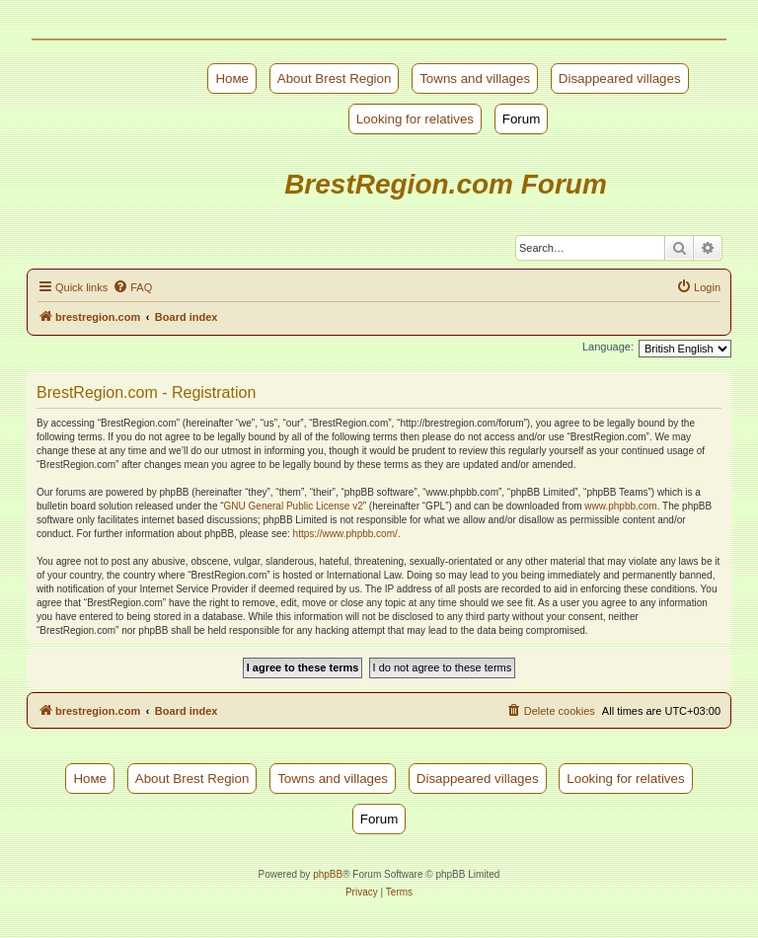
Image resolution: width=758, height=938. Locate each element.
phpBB (327, 874)
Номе (232, 78)
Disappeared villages (620, 78)
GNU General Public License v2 (293, 506)
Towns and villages (474, 78)
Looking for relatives (415, 119)
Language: (608, 346)
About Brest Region (334, 78)
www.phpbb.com (620, 506)
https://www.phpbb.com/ (345, 533)
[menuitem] (132, 287)
